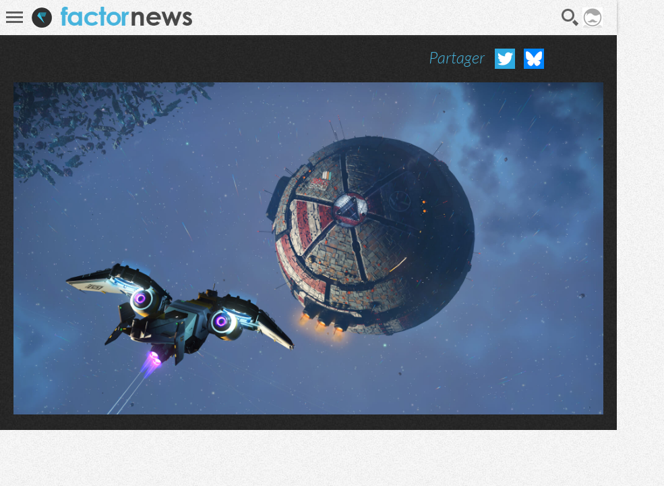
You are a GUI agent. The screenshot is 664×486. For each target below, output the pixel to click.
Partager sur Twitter (505, 59)
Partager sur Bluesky (534, 59)
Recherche (570, 17)
